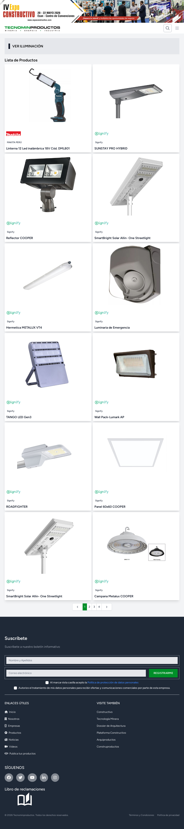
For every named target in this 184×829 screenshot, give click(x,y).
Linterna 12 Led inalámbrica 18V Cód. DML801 (38, 148)
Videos (11, 746)
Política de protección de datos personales (113, 682)
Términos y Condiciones (141, 815)
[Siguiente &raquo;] (107, 607)
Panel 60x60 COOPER (109, 506)
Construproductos (108, 746)
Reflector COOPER (19, 238)
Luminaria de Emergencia (112, 327)
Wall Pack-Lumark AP (109, 417)
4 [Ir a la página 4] (99, 606)
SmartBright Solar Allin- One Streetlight (122, 238)
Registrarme (163, 673)
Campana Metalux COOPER (113, 596)
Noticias (12, 739)
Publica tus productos (20, 753)
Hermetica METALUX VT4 (24, 327)
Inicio (10, 712)
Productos (13, 732)
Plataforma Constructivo (111, 732)
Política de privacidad (168, 815)
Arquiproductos (106, 739)
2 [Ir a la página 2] (89, 606)
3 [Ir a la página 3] (94, 606)
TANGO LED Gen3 (18, 417)
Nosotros (12, 719)
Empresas (12, 725)
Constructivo (105, 712)
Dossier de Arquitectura (111, 725)
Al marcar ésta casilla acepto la (94, 682)
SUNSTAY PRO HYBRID (110, 148)
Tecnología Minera (108, 719)
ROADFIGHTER (17, 506)
